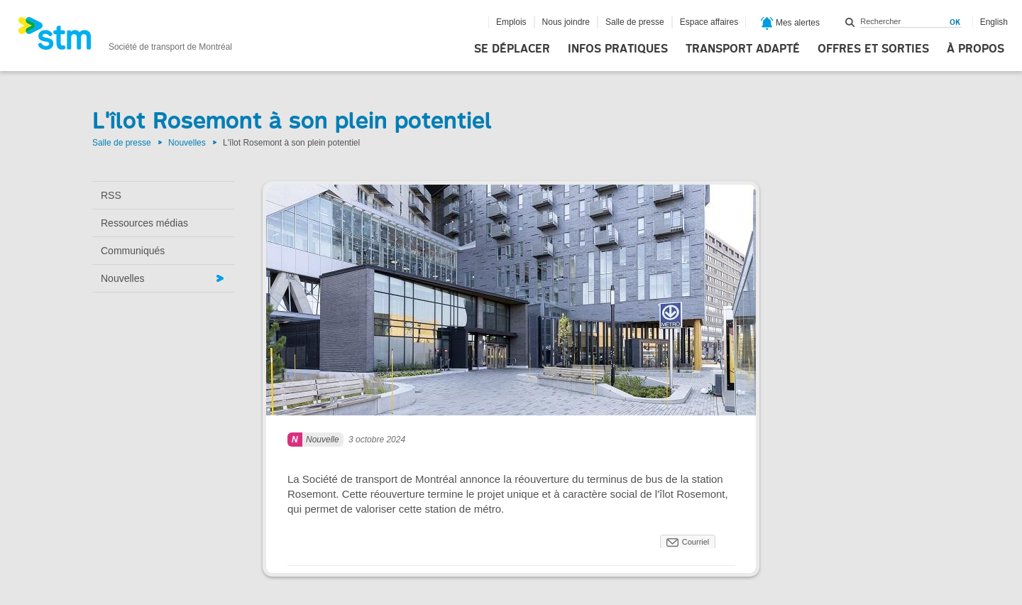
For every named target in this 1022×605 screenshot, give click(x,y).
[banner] (125, 37)
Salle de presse (634, 22)
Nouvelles (187, 143)
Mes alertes (790, 23)
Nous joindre (566, 22)
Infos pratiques (618, 49)
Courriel (696, 542)
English (994, 22)
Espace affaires (709, 22)
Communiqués (133, 250)
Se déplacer (512, 49)
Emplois (511, 22)
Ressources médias (144, 223)
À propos (975, 49)
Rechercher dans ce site (850, 22)
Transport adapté (743, 49)
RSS (111, 195)
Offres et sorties (873, 49)
